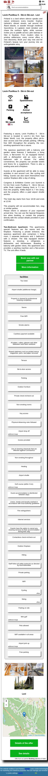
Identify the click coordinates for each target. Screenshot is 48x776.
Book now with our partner (30, 259)
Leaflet (30, 735)
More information (30, 267)
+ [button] (6, 701)
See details (24, 753)
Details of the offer (24, 743)
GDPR (20, 773)
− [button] (6, 705)
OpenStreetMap (40, 735)
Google (27, 769)
